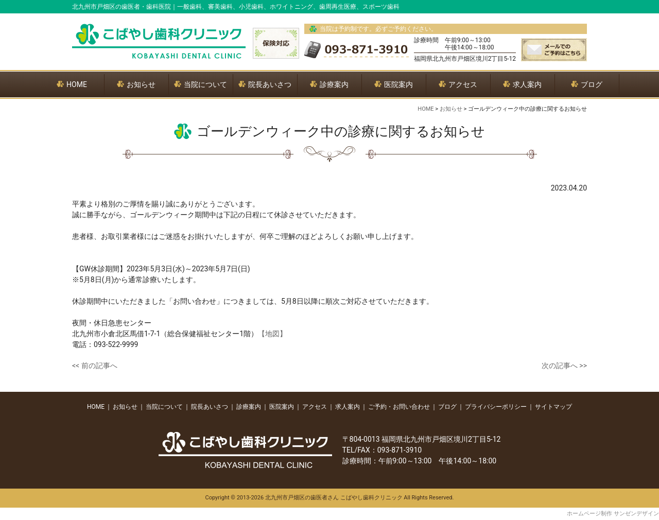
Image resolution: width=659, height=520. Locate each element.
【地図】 (272, 334)
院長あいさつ (209, 406)
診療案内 (248, 406)
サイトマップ (553, 406)
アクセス (314, 406)
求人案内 (347, 406)
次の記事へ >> (564, 365)
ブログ (447, 406)
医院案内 (281, 406)
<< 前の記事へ (94, 365)
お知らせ (125, 406)
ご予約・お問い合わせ (399, 406)
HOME (96, 406)
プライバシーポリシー (496, 406)
